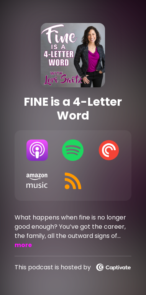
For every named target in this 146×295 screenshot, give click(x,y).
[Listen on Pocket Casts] (108, 150)
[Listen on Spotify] (73, 150)
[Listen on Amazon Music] (37, 181)
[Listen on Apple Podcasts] (37, 150)
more (23, 245)
